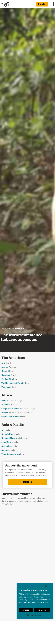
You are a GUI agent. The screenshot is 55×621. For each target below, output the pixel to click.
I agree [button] (26, 610)
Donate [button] (41, 4)
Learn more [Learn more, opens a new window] (24, 605)
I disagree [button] (42, 610)
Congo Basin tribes (10, 409)
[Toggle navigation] (51, 4)
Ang (3, 430)
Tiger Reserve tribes (10, 454)
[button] (34, 615)
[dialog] (35, 601)
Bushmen (5, 405)
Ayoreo (4, 367)
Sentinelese (6, 446)
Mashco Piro (7, 379)
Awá (3, 363)
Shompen (5, 450)
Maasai (4, 413)
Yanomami (6, 387)
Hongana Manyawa (10, 438)
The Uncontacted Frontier (13, 383)
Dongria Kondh (8, 434)
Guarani (5, 371)
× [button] (49, 586)
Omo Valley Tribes (9, 417)
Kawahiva (5, 375)
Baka (3, 401)
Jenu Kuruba (7, 442)
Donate (27, 482)
